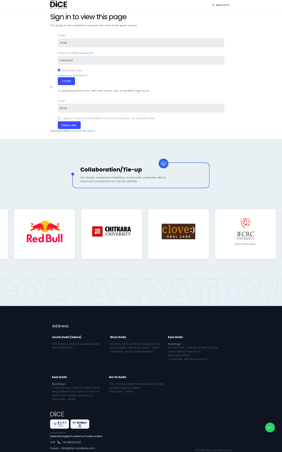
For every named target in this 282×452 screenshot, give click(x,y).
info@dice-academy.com (77, 448)
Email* (62, 35)
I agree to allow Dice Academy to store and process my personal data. (108, 118)
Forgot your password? (73, 75)
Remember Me (72, 70)
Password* (64, 53)
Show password (82, 53)
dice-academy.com (219, 450)
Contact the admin (83, 131)
